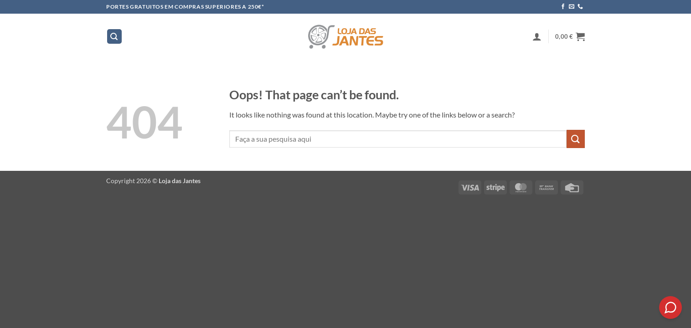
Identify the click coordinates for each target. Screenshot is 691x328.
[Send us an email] (571, 7)
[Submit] (576, 139)
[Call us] (580, 7)
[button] (114, 36)
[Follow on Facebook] (563, 7)
